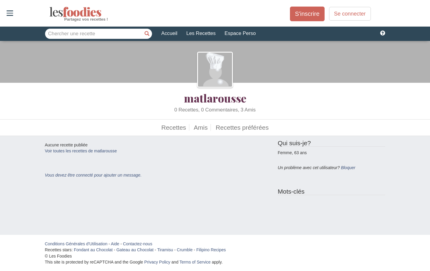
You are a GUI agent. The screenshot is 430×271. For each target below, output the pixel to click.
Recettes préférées (242, 127)
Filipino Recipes (211, 249)
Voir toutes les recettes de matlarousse (81, 150)
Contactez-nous (137, 243)
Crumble (185, 249)
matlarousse (215, 98)
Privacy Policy (157, 262)
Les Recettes (201, 33)
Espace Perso (240, 33)
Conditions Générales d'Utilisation (76, 243)
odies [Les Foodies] (50, 12)
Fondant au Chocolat (93, 249)
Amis (201, 127)
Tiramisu (165, 249)
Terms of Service (195, 262)
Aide (115, 243)
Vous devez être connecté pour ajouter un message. (93, 175)
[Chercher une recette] (147, 33)
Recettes (173, 127)
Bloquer (348, 167)
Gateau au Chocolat (135, 249)
